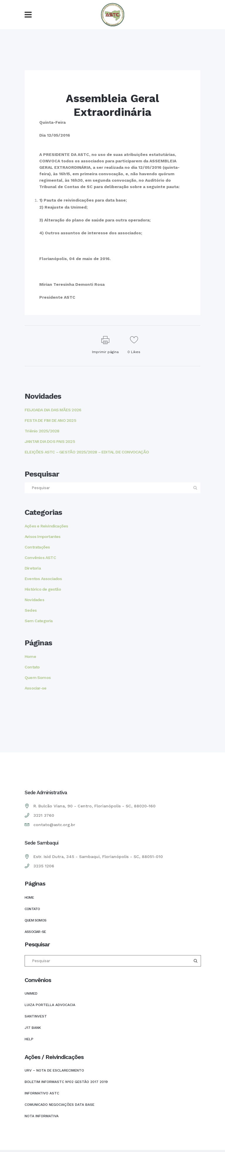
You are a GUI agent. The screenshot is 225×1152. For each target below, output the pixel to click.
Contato (32, 667)
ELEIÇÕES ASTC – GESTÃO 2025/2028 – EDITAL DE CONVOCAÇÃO (87, 452)
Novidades (34, 599)
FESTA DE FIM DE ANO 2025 (50, 420)
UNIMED (31, 993)
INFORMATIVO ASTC (42, 1093)
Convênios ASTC (40, 557)
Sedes (31, 610)
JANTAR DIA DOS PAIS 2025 (50, 441)
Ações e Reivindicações (46, 526)
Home (30, 656)
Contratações (37, 547)
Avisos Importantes (43, 536)
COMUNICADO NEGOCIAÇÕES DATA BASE (59, 1105)
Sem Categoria (39, 620)
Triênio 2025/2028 (42, 431)
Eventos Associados (43, 578)
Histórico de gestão (43, 589)
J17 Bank (33, 1028)
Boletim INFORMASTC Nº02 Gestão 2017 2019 (66, 1082)
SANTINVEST (36, 1016)
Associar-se (35, 688)
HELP (29, 1039)
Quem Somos (38, 677)
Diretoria (33, 568)
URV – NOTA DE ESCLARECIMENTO (54, 1070)
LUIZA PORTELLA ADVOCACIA (50, 1005)
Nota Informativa (42, 1116)
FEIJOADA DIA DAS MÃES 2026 (53, 410)
